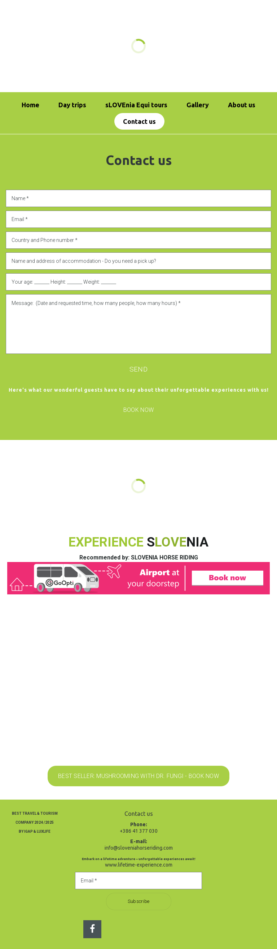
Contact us (139, 121)
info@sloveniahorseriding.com (139, 848)
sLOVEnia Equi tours (136, 104)
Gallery (197, 104)
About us (241, 104)
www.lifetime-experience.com (138, 865)
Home (30, 104)
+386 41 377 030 (139, 831)
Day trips (72, 104)
